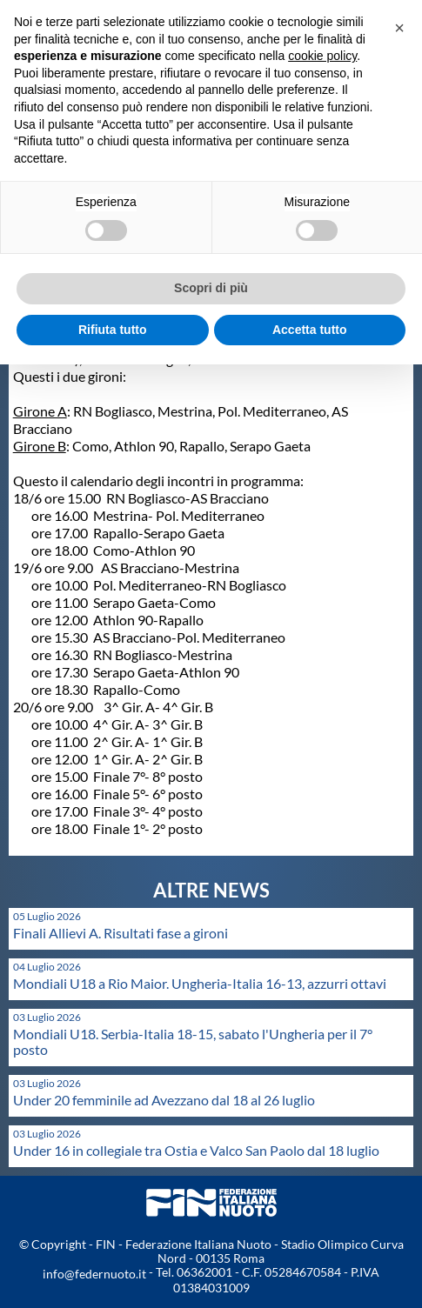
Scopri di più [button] (211, 288)
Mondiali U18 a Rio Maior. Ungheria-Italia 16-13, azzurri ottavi (199, 983)
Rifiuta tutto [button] (112, 330)
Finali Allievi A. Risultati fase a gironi (120, 932)
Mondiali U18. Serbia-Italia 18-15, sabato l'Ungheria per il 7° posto (192, 1041)
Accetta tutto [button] (309, 330)
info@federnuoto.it (94, 1273)
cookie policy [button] (322, 56)
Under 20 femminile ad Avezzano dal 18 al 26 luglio (164, 1099)
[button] (399, 28)
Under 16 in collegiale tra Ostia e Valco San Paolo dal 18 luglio (196, 1150)
